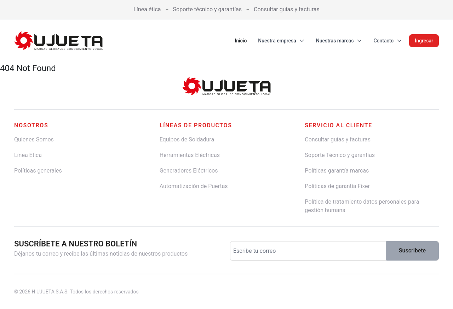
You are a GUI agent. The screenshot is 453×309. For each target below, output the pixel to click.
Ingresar (424, 40)
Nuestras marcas (339, 40)
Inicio (241, 40)
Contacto (387, 40)
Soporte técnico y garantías (207, 9)
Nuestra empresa (281, 40)
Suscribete (412, 250)
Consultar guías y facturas (287, 9)
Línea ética (147, 9)
